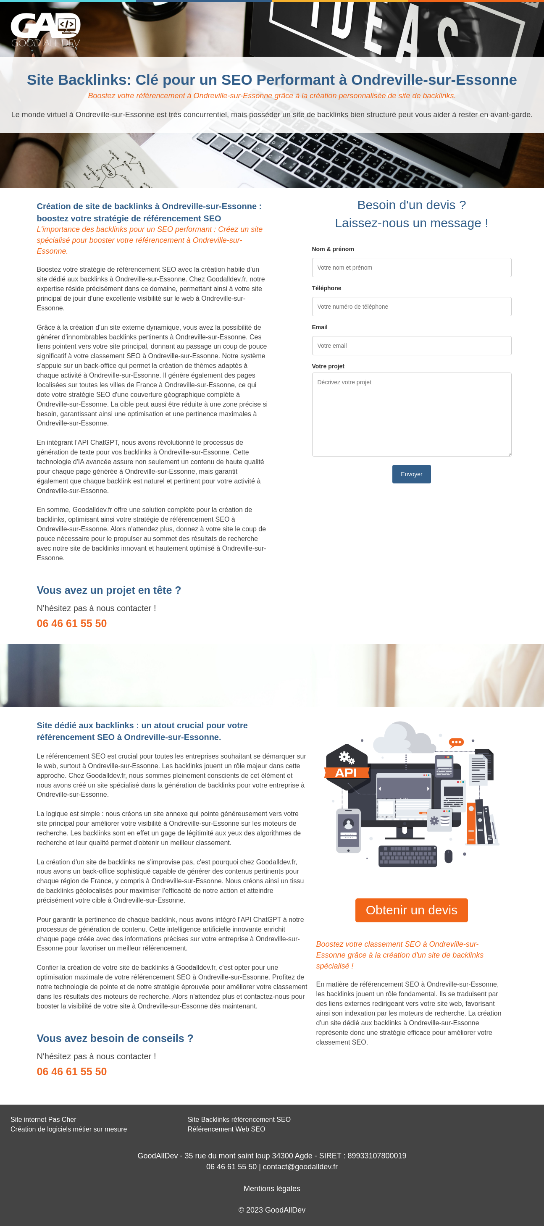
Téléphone (327, 288)
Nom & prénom (333, 249)
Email (320, 327)
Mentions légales (272, 1188)
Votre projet (328, 366)
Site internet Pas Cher (43, 1119)
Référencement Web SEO (226, 1129)
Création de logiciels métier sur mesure (69, 1129)
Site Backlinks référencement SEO (239, 1119)
